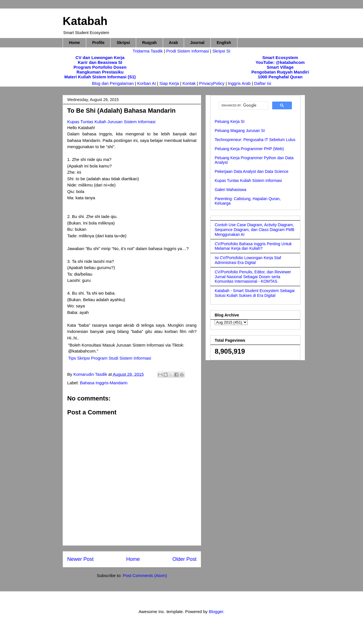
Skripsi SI (221, 51)
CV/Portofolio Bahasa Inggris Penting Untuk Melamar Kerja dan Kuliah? (253, 246)
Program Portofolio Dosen (99, 67)
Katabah (85, 21)
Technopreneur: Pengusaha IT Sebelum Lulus (255, 139)
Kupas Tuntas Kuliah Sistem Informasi (248, 180)
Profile (98, 42)
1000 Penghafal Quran (280, 76)
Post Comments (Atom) (145, 575)
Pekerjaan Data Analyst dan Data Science (251, 171)
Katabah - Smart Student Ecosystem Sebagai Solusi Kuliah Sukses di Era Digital (255, 293)
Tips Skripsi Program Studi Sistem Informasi (109, 358)
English (224, 42)
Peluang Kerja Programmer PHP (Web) (249, 148)
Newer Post (80, 559)
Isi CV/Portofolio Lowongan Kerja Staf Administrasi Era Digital (248, 260)
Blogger (216, 611)
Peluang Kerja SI (229, 121)
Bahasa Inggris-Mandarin (104, 382)
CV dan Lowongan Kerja (99, 57)
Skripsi (123, 42)
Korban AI (146, 83)
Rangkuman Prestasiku (100, 72)
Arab (173, 42)
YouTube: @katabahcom (280, 62)
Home (74, 42)
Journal (197, 42)
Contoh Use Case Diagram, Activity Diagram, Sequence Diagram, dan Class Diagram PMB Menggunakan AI (254, 230)
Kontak (189, 83)
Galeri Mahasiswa (230, 189)
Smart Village (280, 67)
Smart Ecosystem (280, 57)
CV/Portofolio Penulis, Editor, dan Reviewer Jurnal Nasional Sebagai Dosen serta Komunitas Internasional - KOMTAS (253, 277)
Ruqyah (149, 42)
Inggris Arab (240, 83)
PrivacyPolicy (212, 83)
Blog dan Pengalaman (113, 83)
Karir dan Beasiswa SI (100, 62)
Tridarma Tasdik (148, 51)
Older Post (184, 559)
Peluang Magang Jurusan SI (240, 130)
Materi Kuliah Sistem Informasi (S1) (100, 76)
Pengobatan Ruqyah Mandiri (280, 72)
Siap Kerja (169, 83)
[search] (242, 105)
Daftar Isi (262, 83)
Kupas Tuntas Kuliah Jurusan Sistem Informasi (111, 121)
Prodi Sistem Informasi (187, 51)
